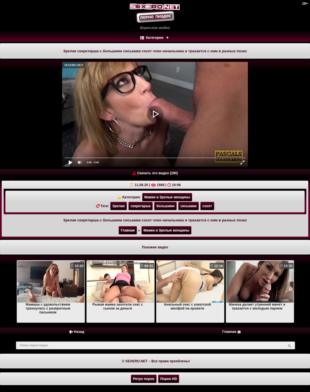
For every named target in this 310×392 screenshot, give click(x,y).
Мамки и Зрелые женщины (167, 197)
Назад (76, 332)
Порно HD (168, 379)
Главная (128, 230)
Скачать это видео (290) (155, 173)
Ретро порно (143, 379)
